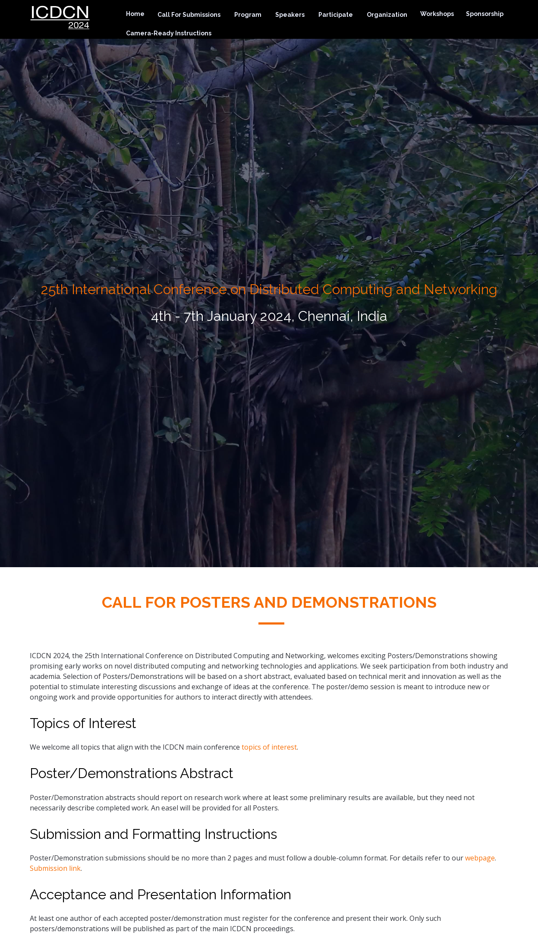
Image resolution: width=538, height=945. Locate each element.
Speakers (290, 14)
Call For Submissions (188, 14)
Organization (387, 14)
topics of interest (269, 747)
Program (247, 14)
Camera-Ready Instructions (168, 33)
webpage (480, 858)
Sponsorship (484, 13)
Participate (335, 14)
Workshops (437, 13)
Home (135, 13)
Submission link (55, 868)
